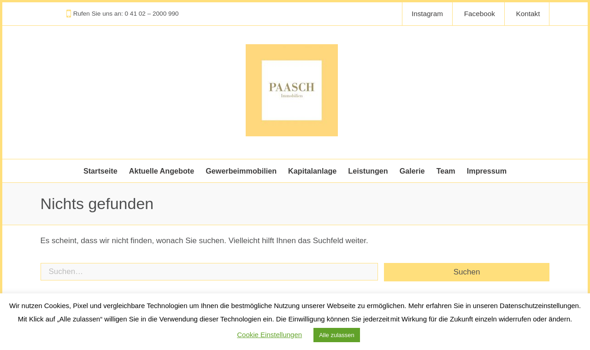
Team (446, 171)
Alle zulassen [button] (336, 335)
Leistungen (368, 171)
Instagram (427, 14)
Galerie (412, 171)
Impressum (487, 171)
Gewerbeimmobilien (241, 171)
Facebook (479, 14)
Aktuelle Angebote (162, 171)
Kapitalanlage (312, 171)
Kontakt (528, 14)
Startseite (100, 171)
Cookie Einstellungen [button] (269, 334)
